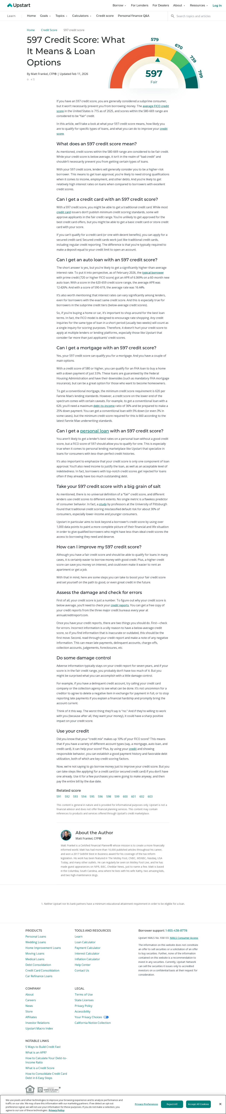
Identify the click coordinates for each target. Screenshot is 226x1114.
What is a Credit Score (39, 1068)
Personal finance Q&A (133, 16)
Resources (199, 5)
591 (58, 796)
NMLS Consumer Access (184, 938)
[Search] (197, 16)
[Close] (220, 1104)
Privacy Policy (83, 1006)
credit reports (120, 605)
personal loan (94, 431)
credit (133, 749)
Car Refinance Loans (38, 976)
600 (125, 796)
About (179, 5)
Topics (62, 16)
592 (67, 796)
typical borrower (153, 273)
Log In (217, 5)
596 (100, 796)
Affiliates (31, 1017)
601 (133, 796)
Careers (30, 1000)
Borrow (120, 5)
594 (83, 796)
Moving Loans (34, 953)
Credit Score (49, 30)
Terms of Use (84, 994)
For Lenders (139, 5)
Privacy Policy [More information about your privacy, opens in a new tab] (56, 1110)
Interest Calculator (87, 953)
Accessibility (82, 1011)
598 (108, 796)
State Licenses (84, 1000)
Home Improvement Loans (43, 948)
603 (150, 796)
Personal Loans (35, 936)
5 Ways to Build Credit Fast (43, 1047)
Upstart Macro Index (39, 1028)
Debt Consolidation (38, 965)
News (29, 1006)
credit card (63, 212)
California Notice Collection (93, 1023)
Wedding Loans (35, 942)
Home (31, 16)
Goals (45, 16)
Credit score (105, 16)
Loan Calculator (85, 942)
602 (141, 796)
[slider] (158, 61)
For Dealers (161, 5)
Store (29, 1011)
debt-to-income (104, 406)
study (103, 504)
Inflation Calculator (87, 959)
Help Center (83, 965)
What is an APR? (36, 1052)
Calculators (82, 16)
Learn (11, 16)
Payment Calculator (87, 948)
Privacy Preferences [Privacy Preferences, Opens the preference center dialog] (146, 1104)
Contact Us (82, 970)
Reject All (172, 1104)
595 (92, 796)
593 (75, 796)
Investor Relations (37, 1023)
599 (117, 796)
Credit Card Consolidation (42, 970)
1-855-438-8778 (176, 930)
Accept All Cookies (198, 1104)
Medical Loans (34, 959)
